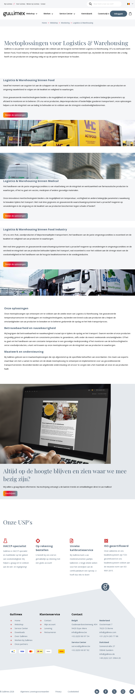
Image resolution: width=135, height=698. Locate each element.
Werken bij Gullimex (32, 4)
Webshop (54, 23)
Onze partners (19, 644)
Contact (43, 4)
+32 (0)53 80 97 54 (80, 636)
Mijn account (48, 624)
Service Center (66, 13)
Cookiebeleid (73, 691)
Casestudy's (103, 13)
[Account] (118, 14)
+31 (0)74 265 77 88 (108, 636)
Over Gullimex (20, 4)
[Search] (90, 4)
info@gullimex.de (107, 654)
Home (44, 23)
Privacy (58, 691)
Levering (46, 628)
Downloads (17, 632)
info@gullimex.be (79, 632)
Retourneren (48, 632)
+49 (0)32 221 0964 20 (110, 658)
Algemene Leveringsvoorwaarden (34, 691)
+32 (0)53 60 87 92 (80, 650)
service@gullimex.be (81, 646)
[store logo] (14, 13)
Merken (47, 13)
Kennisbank (86, 13)
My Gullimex (9, 4)
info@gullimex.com (107, 632)
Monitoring (65, 23)
